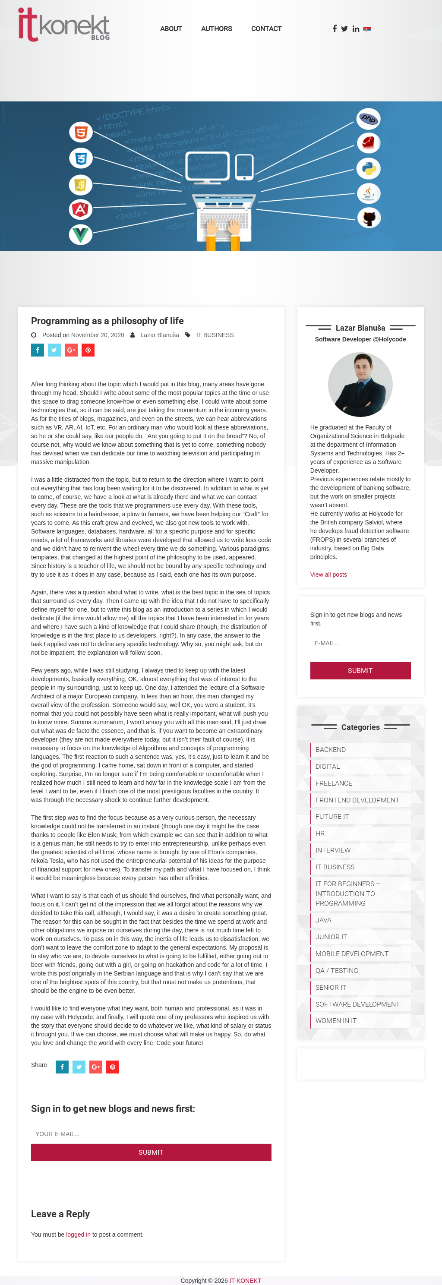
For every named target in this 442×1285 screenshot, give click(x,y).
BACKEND (331, 749)
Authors (216, 29)
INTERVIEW (333, 850)
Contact (266, 29)
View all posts (328, 574)
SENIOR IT (331, 987)
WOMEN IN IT (336, 1021)
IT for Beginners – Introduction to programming (348, 894)
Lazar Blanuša (160, 335)
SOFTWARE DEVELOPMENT (358, 1004)
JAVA (324, 920)
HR (320, 833)
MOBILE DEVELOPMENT (352, 954)
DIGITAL (328, 766)
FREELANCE (334, 783)
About (171, 29)
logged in (78, 1234)
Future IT (332, 816)
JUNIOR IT (331, 937)
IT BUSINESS (215, 335)
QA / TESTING (337, 970)
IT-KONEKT (246, 1280)
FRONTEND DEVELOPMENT (358, 800)
